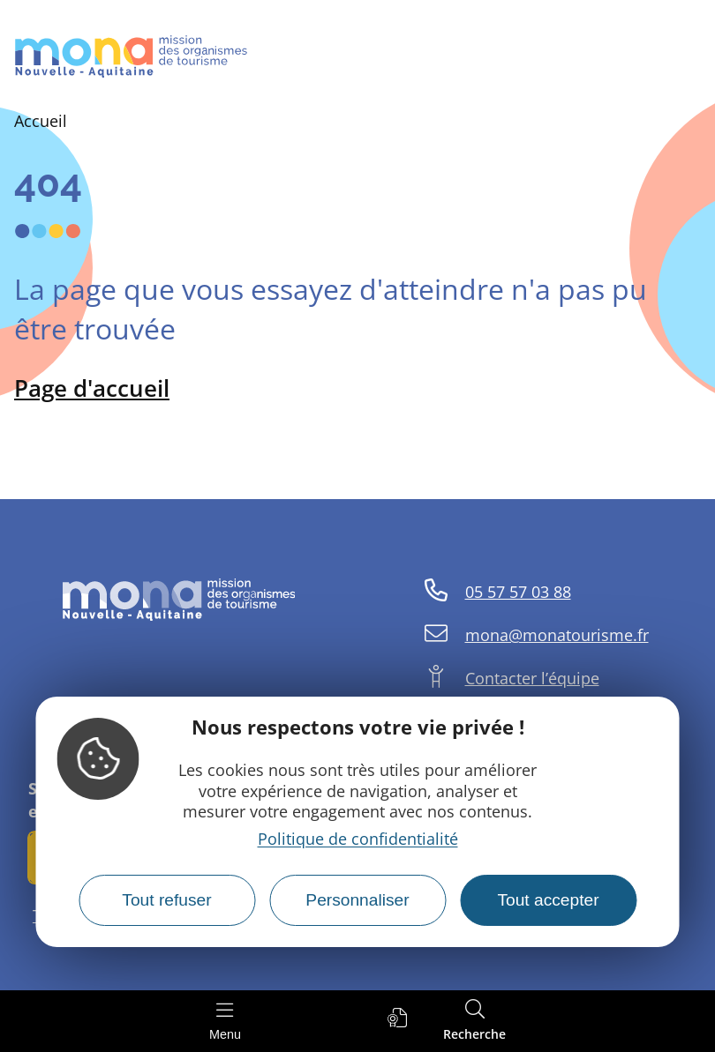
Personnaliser (357, 900)
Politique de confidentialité (358, 838)
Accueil (40, 120)
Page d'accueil (91, 388)
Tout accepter (547, 900)
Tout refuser (166, 900)
